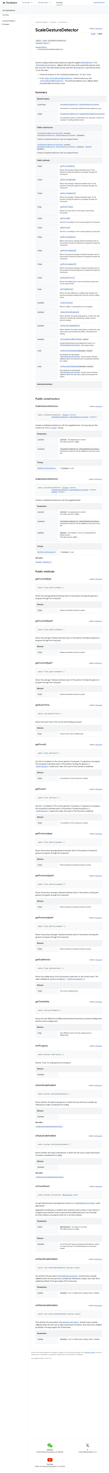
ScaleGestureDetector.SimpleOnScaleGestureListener (82, 114)
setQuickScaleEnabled (69, 351)
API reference (9, 10)
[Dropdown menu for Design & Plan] (51, 2)
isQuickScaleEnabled (68, 312)
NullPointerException (47, 468)
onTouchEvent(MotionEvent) (51, 81)
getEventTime (65, 207)
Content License (90, 1352)
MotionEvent (87, 63)
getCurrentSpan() (58, 979)
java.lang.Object (41, 47)
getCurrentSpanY (67, 193)
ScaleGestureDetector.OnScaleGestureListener (79, 105)
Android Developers (41, 22)
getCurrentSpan (66, 166)
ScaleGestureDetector (47, 133)
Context (60, 133)
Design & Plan (43, 3)
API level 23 (98, 1136)
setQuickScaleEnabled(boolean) (49, 1127)
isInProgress (65, 303)
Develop (53, 22)
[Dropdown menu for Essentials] (33, 2)
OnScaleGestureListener (46, 65)
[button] (14, 24)
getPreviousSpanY (67, 264)
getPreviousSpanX (67, 251)
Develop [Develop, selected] (59, 3)
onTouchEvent (65, 339)
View (89, 75)
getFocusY (64, 228)
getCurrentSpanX (67, 180)
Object (46, 43)
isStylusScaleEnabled (69, 326)
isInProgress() (42, 767)
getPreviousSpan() (76, 979)
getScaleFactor (66, 278)
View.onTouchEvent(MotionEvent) (59, 78)
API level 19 (98, 479)
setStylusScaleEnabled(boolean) (50, 1177)
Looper (54, 428)
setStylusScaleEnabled (69, 366)
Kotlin (93, 34)
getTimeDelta (65, 289)
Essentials (26, 3)
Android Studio (99, 3)
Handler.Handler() (44, 562)
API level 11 (98, 621)
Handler (89, 147)
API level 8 (99, 28)
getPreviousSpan (67, 237)
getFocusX (64, 218)
